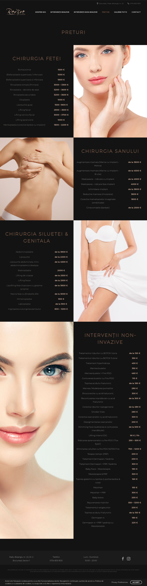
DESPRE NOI (40, 12)
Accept (136, 582)
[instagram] (128, 558)
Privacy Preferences (120, 582)
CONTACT (136, 12)
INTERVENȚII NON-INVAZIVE (85, 12)
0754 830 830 (135, 3)
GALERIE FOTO (120, 12)
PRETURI (105, 12)
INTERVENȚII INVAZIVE (59, 12)
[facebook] (123, 558)
